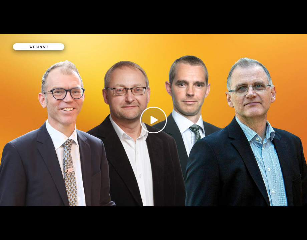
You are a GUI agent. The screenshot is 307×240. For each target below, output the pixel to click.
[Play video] (153, 120)
